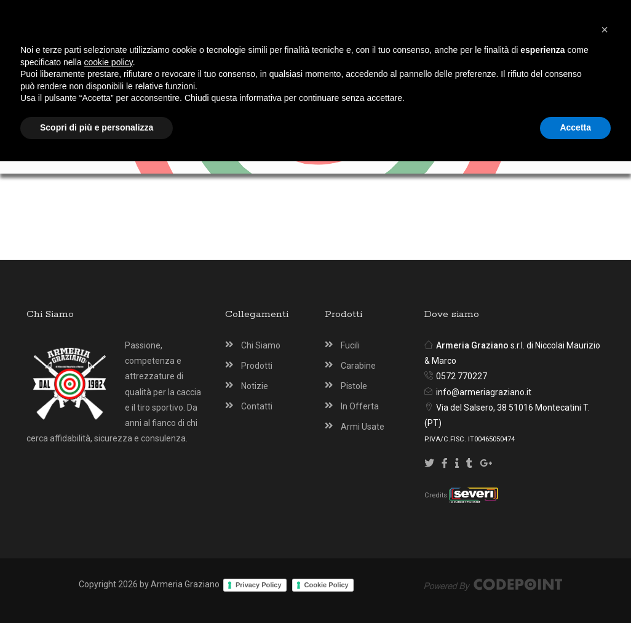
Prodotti (256, 366)
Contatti (256, 406)
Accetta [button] (575, 589)
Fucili (350, 345)
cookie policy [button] (108, 524)
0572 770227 (461, 376)
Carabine (358, 366)
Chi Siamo (260, 345)
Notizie (254, 386)
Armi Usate (362, 427)
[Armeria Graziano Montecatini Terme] (320, 57)
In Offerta (360, 406)
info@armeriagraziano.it (483, 392)
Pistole (354, 386)
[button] (604, 491)
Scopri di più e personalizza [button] (96, 589)
